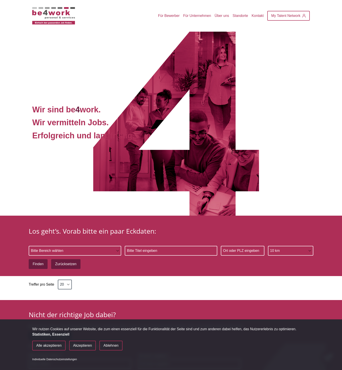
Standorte (240, 16)
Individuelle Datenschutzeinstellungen (54, 359)
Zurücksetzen (65, 264)
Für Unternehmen (197, 16)
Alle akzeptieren (49, 345)
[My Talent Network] (288, 16)
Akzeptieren (82, 345)
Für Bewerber (169, 16)
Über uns (222, 16)
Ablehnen (111, 345)
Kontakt (257, 16)
